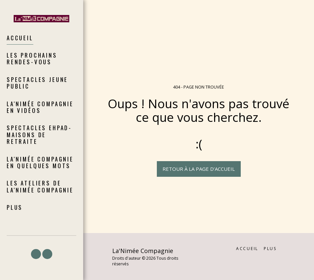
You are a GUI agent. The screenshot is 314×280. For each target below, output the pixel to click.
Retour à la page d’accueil (198, 168)
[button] (36, 254)
